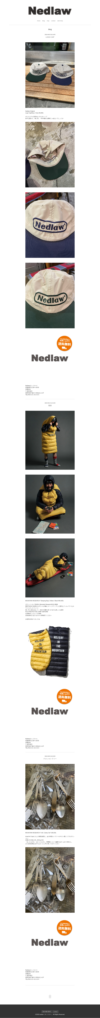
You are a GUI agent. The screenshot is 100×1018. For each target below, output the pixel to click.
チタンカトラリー (50, 759)
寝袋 (50, 405)
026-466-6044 (35, 395)
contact (53, 20)
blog (43, 20)
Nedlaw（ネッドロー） (46, 1014)
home (38, 20)
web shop (60, 20)
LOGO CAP (50, 37)
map (48, 20)
